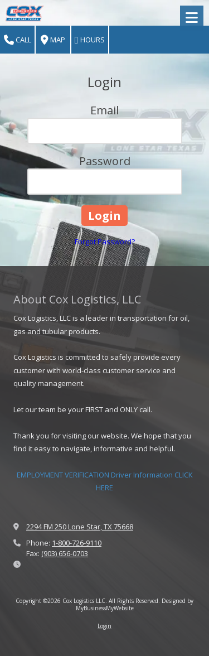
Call (17, 40)
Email (104, 110)
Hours (90, 40)
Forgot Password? (105, 242)
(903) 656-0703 (64, 553)
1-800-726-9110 (76, 543)
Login (104, 626)
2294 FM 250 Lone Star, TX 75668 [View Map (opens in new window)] (79, 527)
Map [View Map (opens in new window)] (53, 40)
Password (104, 160)
